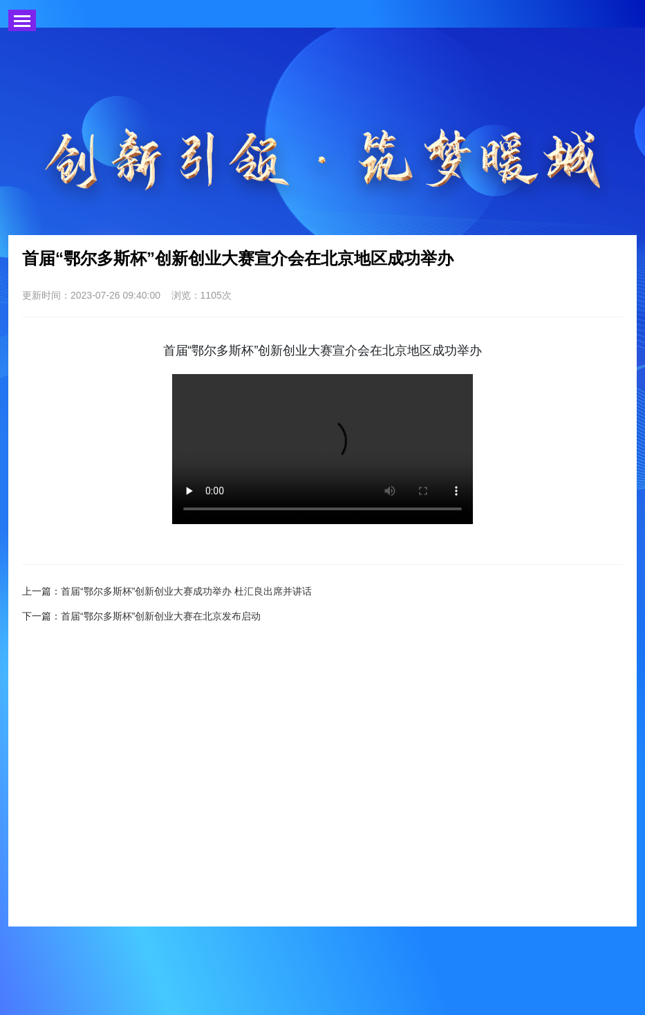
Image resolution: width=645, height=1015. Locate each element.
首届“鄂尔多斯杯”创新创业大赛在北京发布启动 (161, 616)
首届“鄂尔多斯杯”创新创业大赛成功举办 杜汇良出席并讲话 (186, 591)
